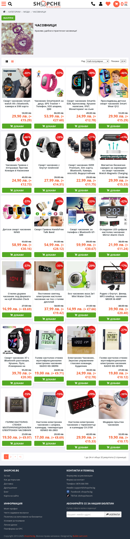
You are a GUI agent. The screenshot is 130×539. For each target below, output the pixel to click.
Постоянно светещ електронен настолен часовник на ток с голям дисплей (49, 297)
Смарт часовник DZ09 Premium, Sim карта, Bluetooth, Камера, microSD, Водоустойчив (81, 169)
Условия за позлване (14, 520)
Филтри (8, 17)
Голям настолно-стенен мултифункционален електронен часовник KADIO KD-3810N (113, 361)
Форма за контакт (75, 479)
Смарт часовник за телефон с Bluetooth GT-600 (81, 232)
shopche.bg (29, 535)
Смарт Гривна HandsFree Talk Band (49, 230)
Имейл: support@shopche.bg (81, 487)
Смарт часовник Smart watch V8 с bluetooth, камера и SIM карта (16, 103)
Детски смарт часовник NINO (17, 230)
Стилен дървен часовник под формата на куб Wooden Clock (17, 296)
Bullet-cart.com (80, 535)
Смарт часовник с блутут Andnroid (49, 166)
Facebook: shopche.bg (79, 491)
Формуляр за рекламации (80, 475)
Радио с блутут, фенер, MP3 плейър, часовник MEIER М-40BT (113, 296)
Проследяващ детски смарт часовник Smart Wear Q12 (113, 103)
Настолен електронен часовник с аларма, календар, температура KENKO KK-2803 (49, 426)
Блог (6, 491)
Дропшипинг (10, 487)
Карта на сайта (11, 495)
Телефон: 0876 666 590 (77, 483)
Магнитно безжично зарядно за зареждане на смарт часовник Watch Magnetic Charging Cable (113, 170)
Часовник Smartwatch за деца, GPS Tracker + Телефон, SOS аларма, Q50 (49, 104)
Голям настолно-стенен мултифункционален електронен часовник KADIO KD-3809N (49, 361)
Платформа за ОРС (13, 528)
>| (20, 456)
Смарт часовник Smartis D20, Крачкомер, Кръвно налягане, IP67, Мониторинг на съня (81, 104)
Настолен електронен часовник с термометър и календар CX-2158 (81, 425)
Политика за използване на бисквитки (23, 516)
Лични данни (10, 524)
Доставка (8, 483)
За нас (7, 475)
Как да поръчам (12, 479)
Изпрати (113, 514)
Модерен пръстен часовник (113, 423)
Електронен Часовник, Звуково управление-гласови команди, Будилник (81, 361)
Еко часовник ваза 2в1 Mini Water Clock (81, 295)
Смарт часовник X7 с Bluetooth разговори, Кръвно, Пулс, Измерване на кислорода (16, 363)
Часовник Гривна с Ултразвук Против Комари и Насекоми (17, 168)
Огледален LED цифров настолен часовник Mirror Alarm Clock (113, 232)
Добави (18, 126)
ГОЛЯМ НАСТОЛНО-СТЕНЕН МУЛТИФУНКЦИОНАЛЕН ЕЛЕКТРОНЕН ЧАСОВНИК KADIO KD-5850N (16, 427)
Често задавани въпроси (16, 512)
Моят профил (10, 508)
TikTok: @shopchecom (80, 495)
